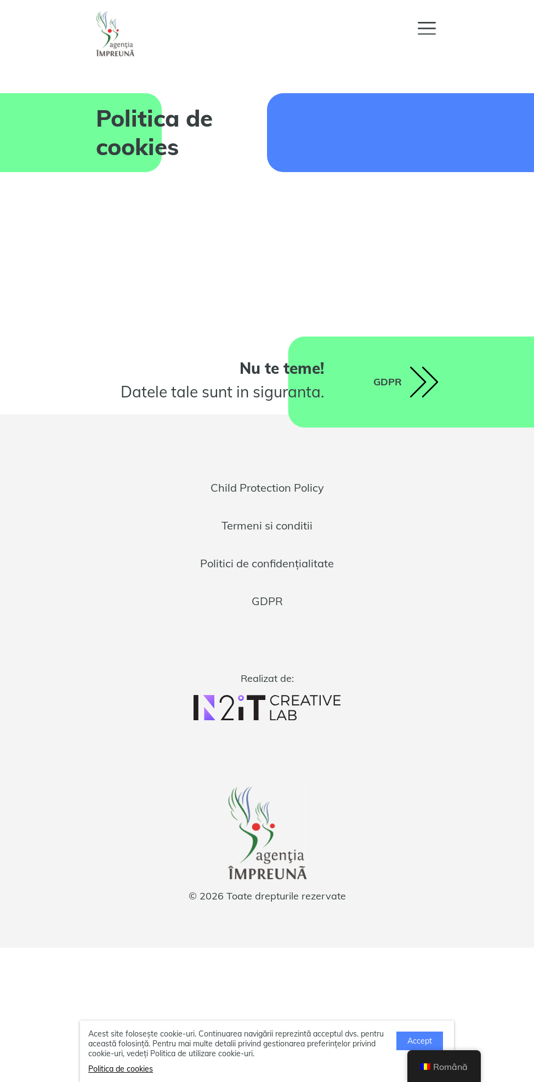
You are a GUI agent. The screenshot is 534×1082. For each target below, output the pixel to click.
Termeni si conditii (267, 525)
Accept (419, 1041)
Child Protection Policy (267, 487)
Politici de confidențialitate (267, 563)
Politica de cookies (120, 1069)
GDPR (267, 601)
